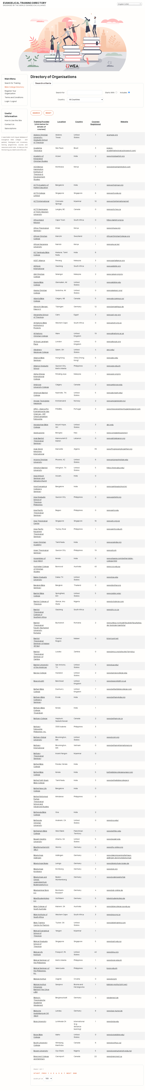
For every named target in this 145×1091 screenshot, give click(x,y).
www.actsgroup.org (115, 185)
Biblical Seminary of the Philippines (41, 961)
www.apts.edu (113, 510)
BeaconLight (39, 681)
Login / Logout (11, 101)
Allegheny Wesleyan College (41, 350)
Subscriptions (10, 128)
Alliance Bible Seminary (39, 359)
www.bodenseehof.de (116, 877)
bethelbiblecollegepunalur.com (120, 772)
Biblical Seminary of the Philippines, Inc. (41, 970)
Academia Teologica (38, 149)
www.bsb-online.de (115, 890)
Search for (60, 92)
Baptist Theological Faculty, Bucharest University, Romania (41, 627)
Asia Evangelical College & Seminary (40, 489)
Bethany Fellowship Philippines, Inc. (40, 729)
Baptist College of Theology (41, 602)
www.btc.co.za (113, 609)
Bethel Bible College (38, 765)
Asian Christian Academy (40, 543)
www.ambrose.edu (114, 384)
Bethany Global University (40, 738)
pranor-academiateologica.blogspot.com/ (121, 149)
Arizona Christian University (41, 460)
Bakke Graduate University (40, 578)
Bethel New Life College (40, 789)
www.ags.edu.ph (113, 366)
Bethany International (39, 746)
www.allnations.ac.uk (115, 333)
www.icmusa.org (113, 228)
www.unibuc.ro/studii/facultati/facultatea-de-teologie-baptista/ (124, 623)
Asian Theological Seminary (41, 551)
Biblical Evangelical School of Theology (41, 933)
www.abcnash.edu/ (115, 392)
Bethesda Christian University (38, 823)
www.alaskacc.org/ (114, 290)
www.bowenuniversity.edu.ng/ (119, 1051)
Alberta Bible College (39, 299)
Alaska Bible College (38, 283)
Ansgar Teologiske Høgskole (41, 402)
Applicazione (39, 433)
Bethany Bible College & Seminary (39, 699)
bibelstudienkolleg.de (116, 898)
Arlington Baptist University (41, 468)
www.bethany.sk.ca (115, 718)
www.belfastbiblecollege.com (119, 689)
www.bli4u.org (112, 952)
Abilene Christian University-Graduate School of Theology (41, 139)
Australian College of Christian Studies (41, 569)
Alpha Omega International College (39, 376)
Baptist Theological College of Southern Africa (40, 613)
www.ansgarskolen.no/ (116, 401)
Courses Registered (95, 122)
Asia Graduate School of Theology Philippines (39, 501)
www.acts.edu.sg (114, 193)
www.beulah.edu (113, 839)
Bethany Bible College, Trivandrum (39, 710)
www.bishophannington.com (118, 167)
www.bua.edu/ (113, 665)
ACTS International (41, 201)
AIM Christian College (39, 275)
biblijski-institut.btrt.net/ (117, 984)
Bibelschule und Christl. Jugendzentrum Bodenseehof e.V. (41, 881)
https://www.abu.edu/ (115, 467)
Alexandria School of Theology (41, 315)
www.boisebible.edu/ (115, 1034)
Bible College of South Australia (40, 907)
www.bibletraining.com (116, 922)
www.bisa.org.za (113, 914)
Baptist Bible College (39, 594)
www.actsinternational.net (118, 201)
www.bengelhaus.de (115, 306)
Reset (48, 113)
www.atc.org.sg (113, 521)
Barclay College (40, 673)
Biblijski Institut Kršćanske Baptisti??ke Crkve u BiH (41, 988)
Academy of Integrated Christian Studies (41, 158)
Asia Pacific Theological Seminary (39, 512)
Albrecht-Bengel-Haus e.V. (41, 307)
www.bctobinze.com (115, 601)
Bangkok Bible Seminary (39, 586)
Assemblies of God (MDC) (40, 559)
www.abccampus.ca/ (115, 298)
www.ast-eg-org (114, 314)
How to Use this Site (13, 120)
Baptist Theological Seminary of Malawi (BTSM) (41, 642)
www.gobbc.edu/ (114, 593)
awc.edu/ (110, 349)
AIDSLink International (39, 267)
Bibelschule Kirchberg (38, 870)
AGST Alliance (39, 260)
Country (61, 99)
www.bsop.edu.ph (114, 960)
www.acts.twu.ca (114, 209)
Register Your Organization (10, 92)
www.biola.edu (113, 1021)
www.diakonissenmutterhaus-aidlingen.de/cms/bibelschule (119, 856)
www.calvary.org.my (115, 274)
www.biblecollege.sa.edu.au (118, 906)
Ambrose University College (41, 385)
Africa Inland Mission (39, 221)
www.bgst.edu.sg (114, 941)
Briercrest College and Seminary (41, 1057)
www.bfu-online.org (115, 847)
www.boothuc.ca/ (114, 1042)
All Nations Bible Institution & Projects (40, 325)
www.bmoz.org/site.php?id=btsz (121, 651)
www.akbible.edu (114, 282)
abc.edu (110, 424)
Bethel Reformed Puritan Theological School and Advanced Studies (41, 801)
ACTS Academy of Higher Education (41, 186)
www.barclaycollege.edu (117, 673)
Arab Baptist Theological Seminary (39, 441)
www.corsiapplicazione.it (117, 433)
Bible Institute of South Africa (40, 915)
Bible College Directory (14, 87)
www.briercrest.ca (114, 1056)
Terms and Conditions (14, 97)
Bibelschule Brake (41, 863)
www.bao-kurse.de (114, 1011)
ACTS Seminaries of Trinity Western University (41, 212)
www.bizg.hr (112, 979)
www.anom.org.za (114, 323)
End (75, 1073)
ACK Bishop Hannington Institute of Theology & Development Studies (39, 173)
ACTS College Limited (39, 194)
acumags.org (112, 135)
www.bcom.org (113, 737)
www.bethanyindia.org (116, 697)
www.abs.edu (112, 358)
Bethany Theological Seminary (39, 756)
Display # (38, 1078)
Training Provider (41, 121)
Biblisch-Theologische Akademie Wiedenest (39, 1001)
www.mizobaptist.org (116, 156)
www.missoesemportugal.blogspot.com (123, 409)
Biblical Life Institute (38, 953)
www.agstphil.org (114, 497)
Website (124, 121)
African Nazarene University (41, 245)
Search (36, 113)
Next (69, 1073)
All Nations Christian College (41, 334)
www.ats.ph (111, 550)
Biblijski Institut (40, 979)
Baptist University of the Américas (41, 666)
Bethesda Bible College (40, 813)
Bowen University (41, 1051)
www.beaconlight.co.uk (116, 681)
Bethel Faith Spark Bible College (41, 781)
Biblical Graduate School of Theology (41, 944)
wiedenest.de (112, 997)
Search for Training (12, 83)
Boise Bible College (38, 1035)
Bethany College (40, 718)
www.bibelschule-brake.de (118, 863)
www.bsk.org (112, 869)
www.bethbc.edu (114, 831)
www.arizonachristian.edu (117, 459)
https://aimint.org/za (115, 220)
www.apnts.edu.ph (114, 529)
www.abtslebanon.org (116, 438)
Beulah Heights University (40, 840)
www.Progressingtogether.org (119, 449)
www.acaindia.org (114, 542)
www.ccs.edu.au (113, 566)
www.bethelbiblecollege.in (118, 780)
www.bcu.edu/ (113, 820)
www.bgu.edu (112, 577)
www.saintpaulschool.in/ (117, 486)
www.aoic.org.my (114, 374)
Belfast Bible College (39, 690)
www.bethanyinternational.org (119, 745)
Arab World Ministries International (39, 451)
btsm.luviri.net (112, 638)
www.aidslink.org (114, 266)
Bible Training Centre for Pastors (41, 923)
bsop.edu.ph (112, 968)
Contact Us (9, 124)
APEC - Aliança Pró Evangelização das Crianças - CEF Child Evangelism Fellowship (41, 414)
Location (61, 121)
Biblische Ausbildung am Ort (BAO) (41, 1013)
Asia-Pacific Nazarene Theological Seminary (39, 533)
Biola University (40, 1021)
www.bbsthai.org (114, 585)
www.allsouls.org (114, 341)
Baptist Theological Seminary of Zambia (39, 655)
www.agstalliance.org (116, 260)
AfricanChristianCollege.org (118, 236)
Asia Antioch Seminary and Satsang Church (40, 478)
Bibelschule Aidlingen (38, 856)
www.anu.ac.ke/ (113, 244)
